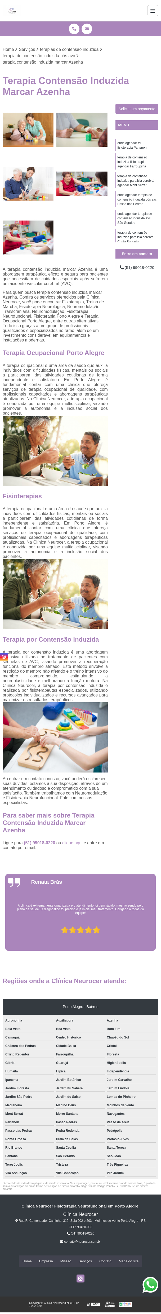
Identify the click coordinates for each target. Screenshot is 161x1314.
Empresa (46, 1261)
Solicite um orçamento (137, 109)
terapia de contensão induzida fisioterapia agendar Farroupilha (132, 163)
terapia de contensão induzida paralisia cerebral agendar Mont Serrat (135, 182)
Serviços (85, 1261)
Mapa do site (128, 1261)
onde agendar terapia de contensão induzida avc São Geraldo (134, 221)
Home (27, 1261)
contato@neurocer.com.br (80, 1242)
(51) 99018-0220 (40, 843)
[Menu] (152, 10)
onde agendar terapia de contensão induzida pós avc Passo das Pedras (136, 202)
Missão (65, 1261)
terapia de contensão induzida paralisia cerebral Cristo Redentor (135, 241)
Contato (105, 1261)
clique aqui (72, 843)
